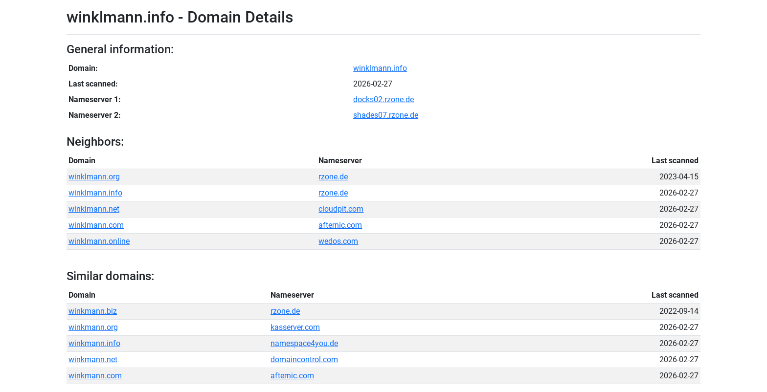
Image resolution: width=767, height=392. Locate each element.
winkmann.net (92, 359)
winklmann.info (380, 68)
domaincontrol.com (304, 359)
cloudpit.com (340, 209)
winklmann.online (99, 241)
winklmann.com (96, 225)
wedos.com (338, 241)
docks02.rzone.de (383, 99)
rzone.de (333, 176)
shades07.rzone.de (385, 115)
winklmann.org (94, 176)
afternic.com (340, 225)
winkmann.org (93, 327)
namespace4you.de (304, 343)
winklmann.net (93, 209)
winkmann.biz (92, 311)
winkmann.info (94, 343)
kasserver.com (295, 327)
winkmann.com (95, 375)
